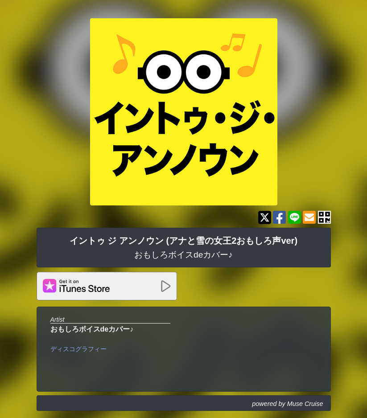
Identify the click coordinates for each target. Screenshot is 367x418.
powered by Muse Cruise (287, 403)
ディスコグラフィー (78, 348)
